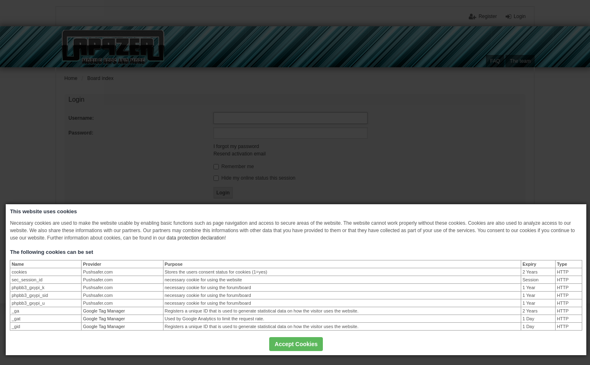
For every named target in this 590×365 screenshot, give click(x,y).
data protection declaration (196, 238)
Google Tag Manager (104, 310)
